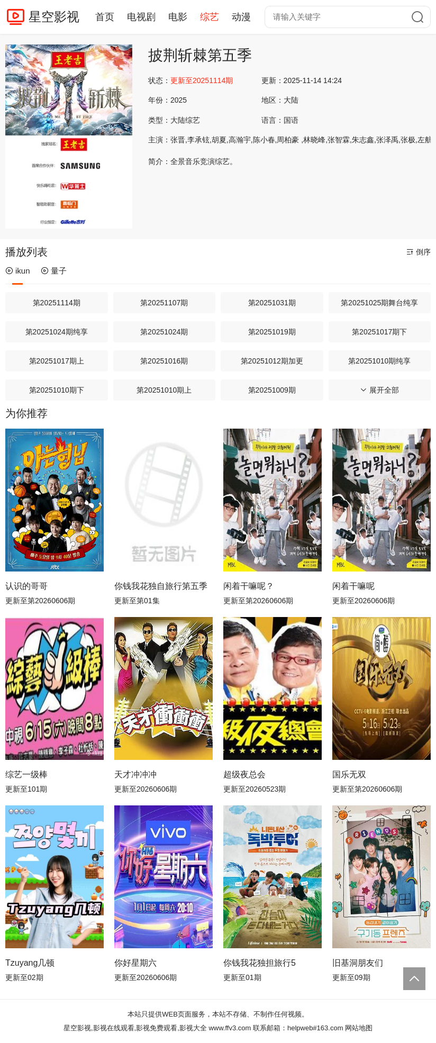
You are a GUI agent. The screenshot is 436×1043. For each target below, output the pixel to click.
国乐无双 (349, 774)
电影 (177, 17)
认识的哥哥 (26, 586)
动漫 (241, 17)
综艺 (209, 17)
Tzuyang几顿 (29, 962)
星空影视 (54, 17)
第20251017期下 (379, 332)
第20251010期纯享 (379, 361)
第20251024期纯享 (56, 332)
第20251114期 (56, 302)
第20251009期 (272, 390)
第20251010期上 (164, 390)
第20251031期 (272, 302)
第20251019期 (272, 332)
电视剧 (141, 17)
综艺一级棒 (26, 774)
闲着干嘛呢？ (248, 586)
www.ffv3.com (229, 1028)
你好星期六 (135, 962)
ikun (17, 270)
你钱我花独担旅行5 (259, 962)
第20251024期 (164, 332)
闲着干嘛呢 (353, 586)
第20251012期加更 (272, 361)
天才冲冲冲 (135, 774)
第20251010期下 (56, 390)
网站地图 (359, 1028)
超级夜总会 (244, 774)
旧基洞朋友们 (357, 962)
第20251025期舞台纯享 (379, 302)
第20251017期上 (56, 361)
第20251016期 (164, 361)
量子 (54, 270)
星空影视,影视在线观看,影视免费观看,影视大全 (135, 1028)
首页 (104, 17)
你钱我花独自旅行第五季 (160, 586)
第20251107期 (164, 302)
